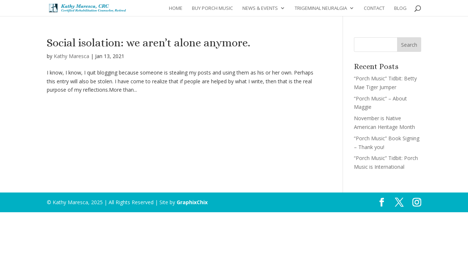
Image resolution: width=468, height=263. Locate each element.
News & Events (260, 8)
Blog (400, 8)
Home (175, 8)
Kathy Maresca (71, 56)
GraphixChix (192, 202)
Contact (374, 8)
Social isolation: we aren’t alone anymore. (148, 43)
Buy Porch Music (212, 8)
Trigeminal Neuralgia (321, 8)
